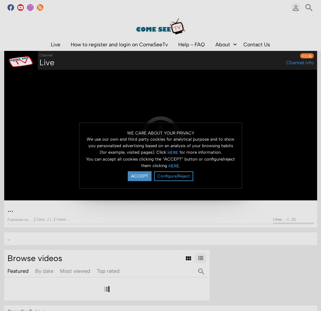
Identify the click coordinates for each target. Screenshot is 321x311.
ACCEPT (139, 176)
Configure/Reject (173, 176)
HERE (173, 152)
